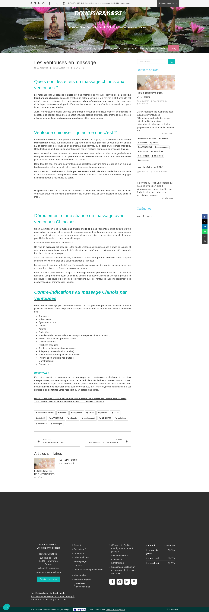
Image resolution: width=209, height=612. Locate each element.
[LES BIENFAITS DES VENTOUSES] (156, 83)
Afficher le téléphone (48, 568)
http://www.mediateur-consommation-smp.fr (53, 596)
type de (46, 247)
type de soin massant (114, 386)
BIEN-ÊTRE (143, 216)
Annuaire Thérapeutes (115, 609)
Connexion (172, 609)
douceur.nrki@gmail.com (48, 572)
